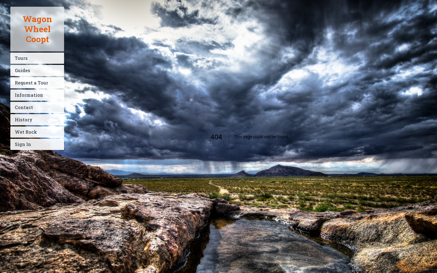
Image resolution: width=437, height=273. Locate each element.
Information (29, 95)
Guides (22, 70)
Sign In (23, 144)
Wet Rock (26, 132)
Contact (24, 107)
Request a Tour (31, 83)
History (23, 120)
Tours (21, 58)
